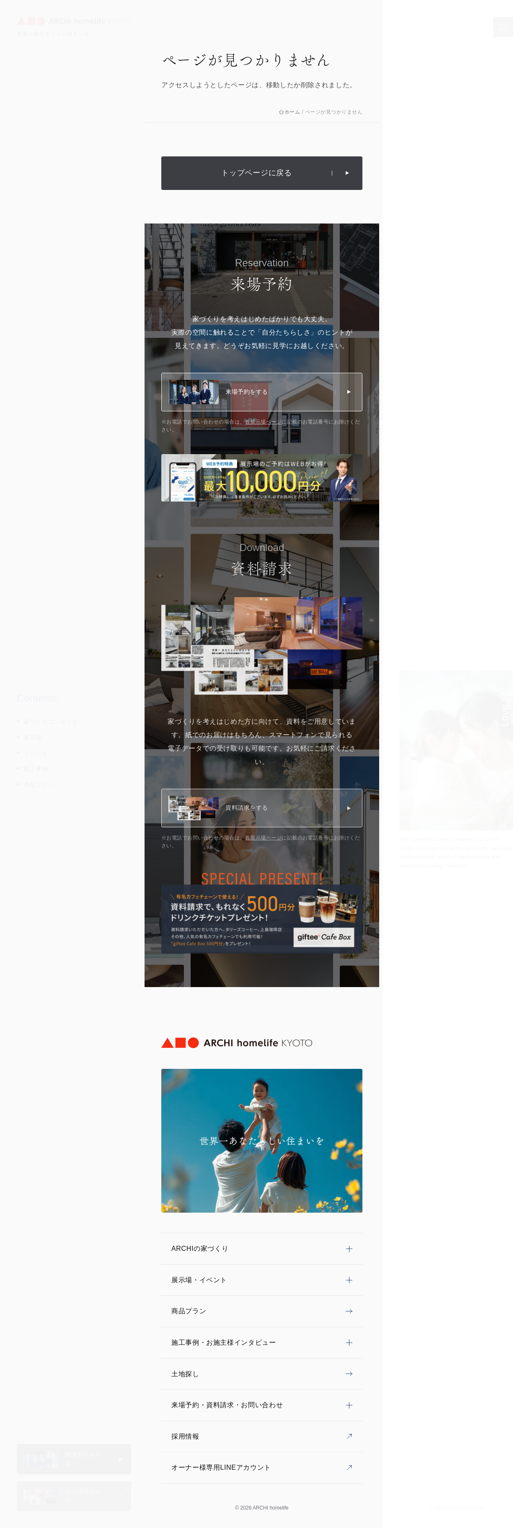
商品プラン (38, 784)
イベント (35, 753)
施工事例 (35, 768)
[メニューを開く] (503, 27)
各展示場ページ (263, 422)
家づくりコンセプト (50, 721)
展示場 (32, 737)
